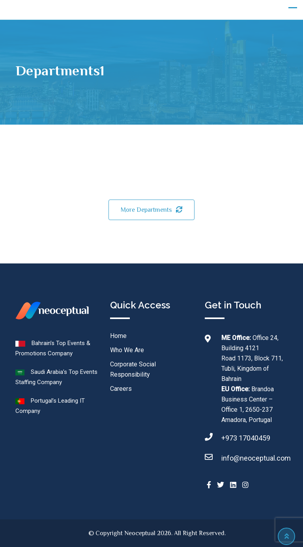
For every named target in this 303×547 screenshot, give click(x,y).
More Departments (151, 209)
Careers (121, 388)
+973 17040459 (245, 438)
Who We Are (127, 350)
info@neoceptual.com (256, 458)
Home (118, 336)
